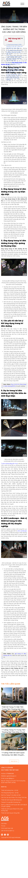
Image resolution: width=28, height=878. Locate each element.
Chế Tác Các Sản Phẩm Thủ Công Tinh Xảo (14, 835)
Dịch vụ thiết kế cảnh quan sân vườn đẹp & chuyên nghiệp (14, 843)
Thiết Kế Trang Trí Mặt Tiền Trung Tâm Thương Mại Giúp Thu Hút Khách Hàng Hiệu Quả (14, 746)
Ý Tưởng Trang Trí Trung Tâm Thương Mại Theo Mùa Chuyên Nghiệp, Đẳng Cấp (14, 768)
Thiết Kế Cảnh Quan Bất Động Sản (11, 837)
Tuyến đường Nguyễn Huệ (9, 501)
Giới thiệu (4, 861)
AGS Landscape (22, 568)
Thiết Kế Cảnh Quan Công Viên (10, 850)
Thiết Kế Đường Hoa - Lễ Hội (9, 828)
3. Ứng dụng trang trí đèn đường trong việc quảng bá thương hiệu (14, 58)
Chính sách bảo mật (7, 866)
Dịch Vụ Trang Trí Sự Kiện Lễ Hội (10, 832)
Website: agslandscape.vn (8, 813)
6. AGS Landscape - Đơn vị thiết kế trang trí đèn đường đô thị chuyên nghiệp (14, 77)
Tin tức (3, 863)
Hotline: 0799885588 (7, 811)
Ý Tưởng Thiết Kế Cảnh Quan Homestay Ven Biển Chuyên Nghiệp (13, 791)
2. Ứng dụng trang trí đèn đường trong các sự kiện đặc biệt (14, 52)
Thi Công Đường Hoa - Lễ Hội (9, 830)
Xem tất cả (14, 799)
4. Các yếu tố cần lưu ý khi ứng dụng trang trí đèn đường (14, 64)
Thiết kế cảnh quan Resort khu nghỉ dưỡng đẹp (12, 847)
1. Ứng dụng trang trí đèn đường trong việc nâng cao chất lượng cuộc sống (14, 46)
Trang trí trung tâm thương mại (10, 840)
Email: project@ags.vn (7, 816)
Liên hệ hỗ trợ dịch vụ (7, 868)
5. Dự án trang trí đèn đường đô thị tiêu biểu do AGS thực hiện (14, 70)
